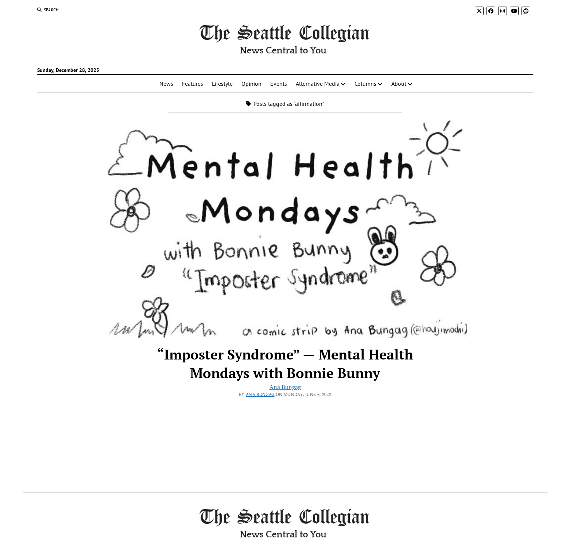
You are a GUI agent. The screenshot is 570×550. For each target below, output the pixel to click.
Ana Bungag (285, 387)
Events (278, 83)
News (166, 83)
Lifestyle (222, 83)
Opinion (251, 83)
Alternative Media (318, 83)
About (398, 83)
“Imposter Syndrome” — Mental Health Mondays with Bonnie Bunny (285, 363)
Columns (365, 83)
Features (192, 83)
